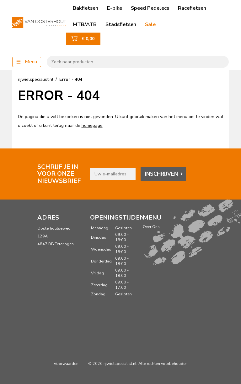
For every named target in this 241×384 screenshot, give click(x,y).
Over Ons (151, 226)
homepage (92, 125)
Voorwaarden (66, 363)
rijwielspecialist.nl (35, 79)
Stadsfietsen (120, 24)
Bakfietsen (85, 8)
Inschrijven (161, 174)
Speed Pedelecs (150, 8)
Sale (150, 24)
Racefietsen (192, 8)
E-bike (114, 8)
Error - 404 (70, 79)
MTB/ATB (85, 24)
